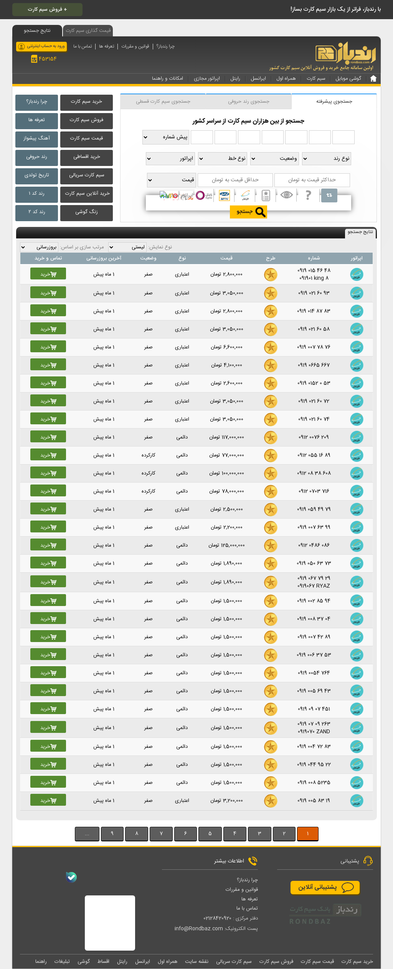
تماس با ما (82, 46)
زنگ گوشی (86, 212)
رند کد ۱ (37, 193)
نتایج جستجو (360, 232)
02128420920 (217, 918)
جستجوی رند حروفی (248, 101)
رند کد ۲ (36, 212)
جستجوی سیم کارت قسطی (163, 101)
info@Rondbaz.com (199, 929)
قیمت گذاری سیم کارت (88, 30)
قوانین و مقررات (135, 46)
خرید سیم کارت (86, 101)
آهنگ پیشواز (36, 138)
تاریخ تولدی (37, 175)
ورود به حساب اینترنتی (46, 46)
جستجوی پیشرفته (334, 101)
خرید (48, 274)
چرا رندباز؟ (166, 46)
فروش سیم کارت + (47, 9)
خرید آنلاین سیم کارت (87, 193)
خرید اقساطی (86, 157)
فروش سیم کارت (86, 120)
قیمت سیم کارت (86, 138)
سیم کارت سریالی (86, 175)
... (87, 833)
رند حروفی (36, 157)
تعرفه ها (106, 46)
